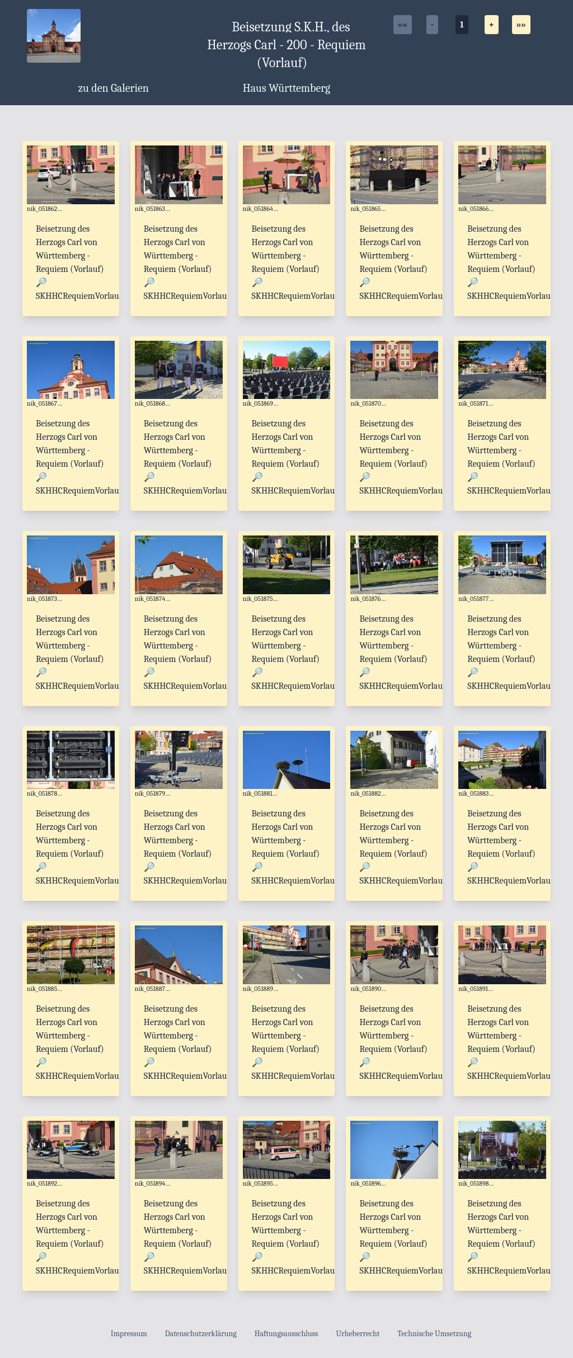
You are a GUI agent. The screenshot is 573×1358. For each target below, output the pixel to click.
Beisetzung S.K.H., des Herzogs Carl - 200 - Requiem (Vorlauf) (286, 45)
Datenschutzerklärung (201, 1333)
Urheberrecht (358, 1333)
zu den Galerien (113, 88)
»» (521, 25)
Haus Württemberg (287, 88)
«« (402, 25)
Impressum (129, 1333)
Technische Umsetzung (434, 1333)
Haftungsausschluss (286, 1333)
